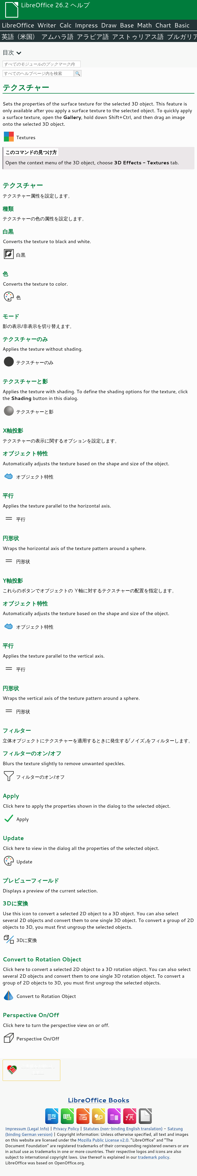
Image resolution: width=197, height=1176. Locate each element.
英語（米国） (20, 36)
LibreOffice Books (98, 1099)
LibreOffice (18, 25)
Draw (108, 25)
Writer (46, 25)
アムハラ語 (57, 36)
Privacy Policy (66, 1128)
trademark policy (153, 1157)
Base (127, 25)
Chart (163, 25)
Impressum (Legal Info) (27, 1128)
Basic (181, 25)
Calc (65, 25)
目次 (8, 52)
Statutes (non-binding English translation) (122, 1128)
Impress (86, 25)
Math (144, 25)
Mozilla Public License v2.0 (102, 1140)
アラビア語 (93, 36)
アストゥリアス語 (138, 36)
